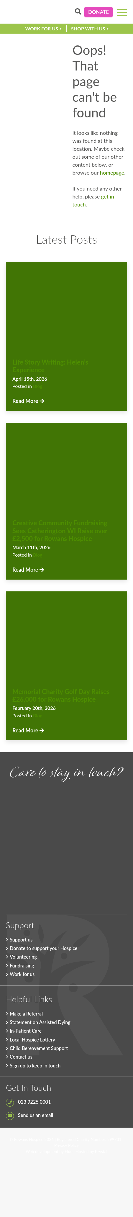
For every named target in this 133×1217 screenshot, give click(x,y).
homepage (112, 172)
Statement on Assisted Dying (40, 1022)
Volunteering (23, 957)
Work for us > (43, 28)
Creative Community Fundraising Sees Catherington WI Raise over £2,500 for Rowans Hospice (59, 530)
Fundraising (22, 965)
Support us (21, 939)
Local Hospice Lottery (32, 1039)
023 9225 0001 (28, 1102)
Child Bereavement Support (39, 1048)
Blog (37, 386)
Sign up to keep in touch (35, 1065)
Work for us (22, 974)
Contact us (21, 1056)
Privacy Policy (66, 1145)
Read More (28, 401)
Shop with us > (90, 28)
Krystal (101, 1151)
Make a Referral (26, 1013)
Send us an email (29, 1115)
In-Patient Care (26, 1031)
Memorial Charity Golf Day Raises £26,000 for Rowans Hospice (61, 695)
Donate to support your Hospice (43, 948)
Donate (98, 12)
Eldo (69, 1151)
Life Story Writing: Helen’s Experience (50, 366)
